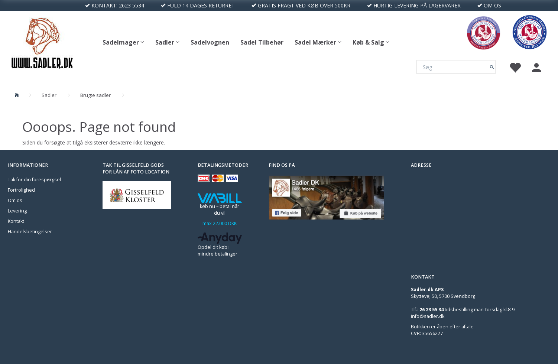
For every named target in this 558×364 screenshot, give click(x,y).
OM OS (492, 5)
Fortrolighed (21, 190)
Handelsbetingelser (30, 231)
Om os (15, 200)
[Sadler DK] (42, 41)
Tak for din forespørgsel (34, 179)
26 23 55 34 (431, 309)
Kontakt (16, 221)
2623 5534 (131, 5)
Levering (17, 211)
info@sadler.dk (427, 316)
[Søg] (492, 67)
